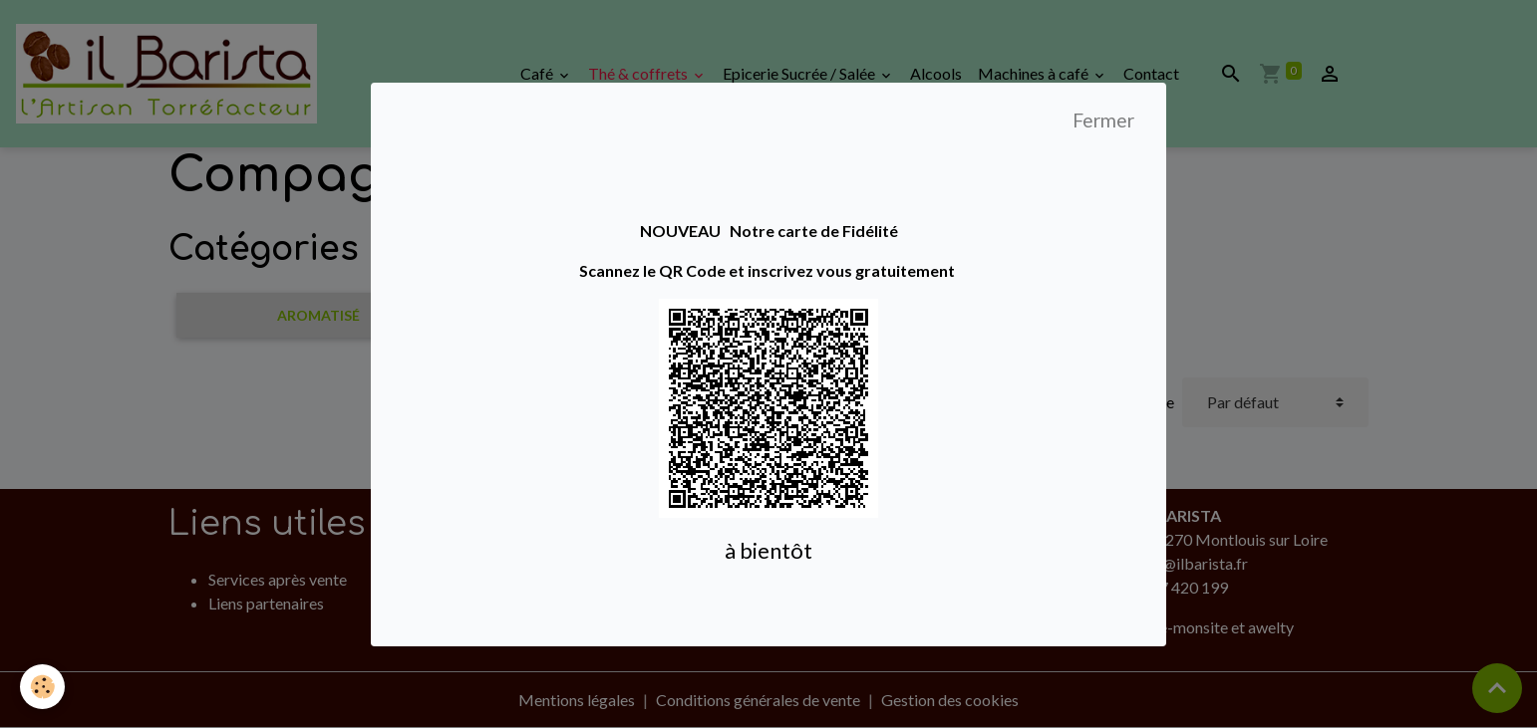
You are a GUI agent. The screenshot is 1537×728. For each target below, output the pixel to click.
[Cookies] (42, 686)
